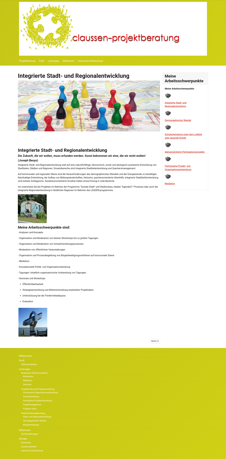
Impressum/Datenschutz (90, 61)
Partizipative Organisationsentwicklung (40, 392)
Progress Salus (30, 409)
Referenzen (68, 61)
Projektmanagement (32, 404)
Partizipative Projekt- (175, 166)
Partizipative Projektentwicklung (37, 400)
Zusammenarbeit (28, 446)
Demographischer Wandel (178, 120)
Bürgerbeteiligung (31, 425)
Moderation (28, 376)
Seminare (27, 384)
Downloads (26, 442)
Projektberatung (27, 61)
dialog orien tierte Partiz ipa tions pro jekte (185, 152)
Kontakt (23, 438)
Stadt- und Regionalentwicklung (37, 417)
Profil (41, 61)
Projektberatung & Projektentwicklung (38, 389)
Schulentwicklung (31, 396)
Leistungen (53, 61)
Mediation (170, 183)
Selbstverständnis (29, 364)
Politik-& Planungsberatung (33, 413)
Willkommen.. (26, 356)
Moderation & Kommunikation (34, 373)
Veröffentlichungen (29, 434)
